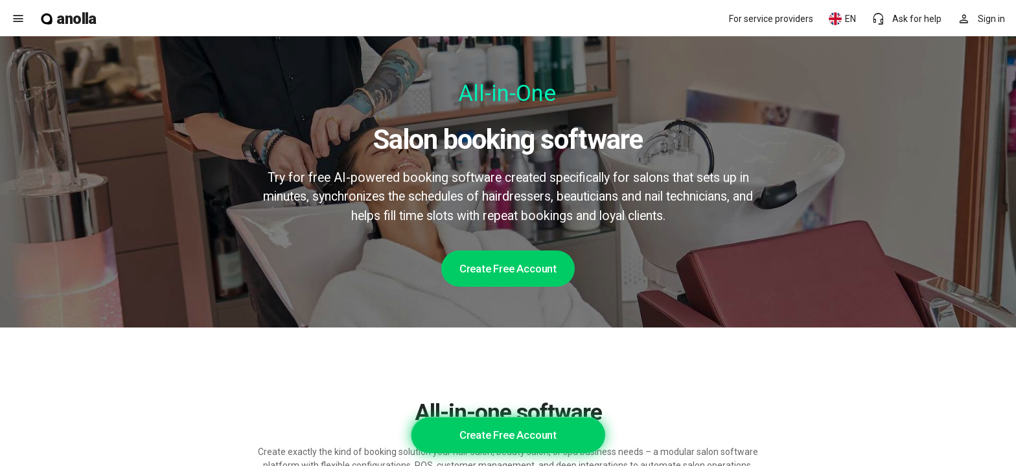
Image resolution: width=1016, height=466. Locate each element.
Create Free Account (508, 268)
